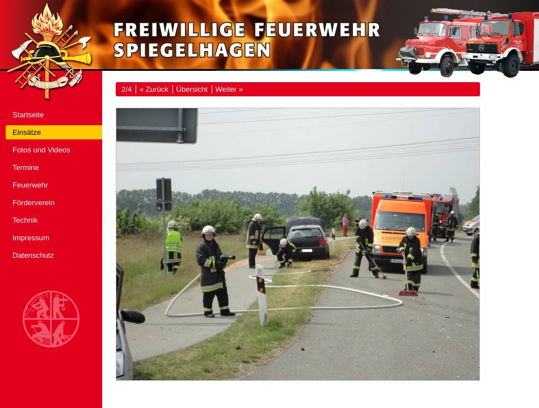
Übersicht (192, 89)
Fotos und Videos (41, 150)
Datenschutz (33, 255)
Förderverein (33, 202)
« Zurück (154, 89)
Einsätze (26, 132)
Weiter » (229, 89)
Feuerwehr (30, 185)
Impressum (30, 237)
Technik (24, 220)
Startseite (28, 114)
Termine (25, 167)
